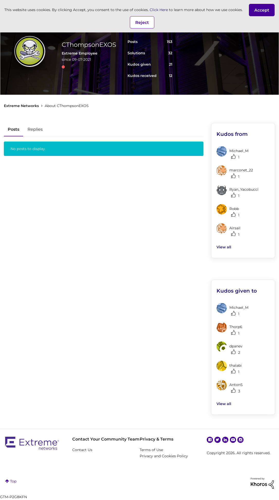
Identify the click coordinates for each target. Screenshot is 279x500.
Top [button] (13, 481)
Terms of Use (151, 450)
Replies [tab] (35, 129)
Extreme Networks (21, 105)
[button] (262, 10)
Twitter (217, 440)
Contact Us (82, 450)
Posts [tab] (13, 129)
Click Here (159, 9)
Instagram (240, 440)
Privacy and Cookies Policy (164, 456)
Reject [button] (142, 22)
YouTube (233, 440)
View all (224, 247)
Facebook (210, 440)
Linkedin (225, 440)
